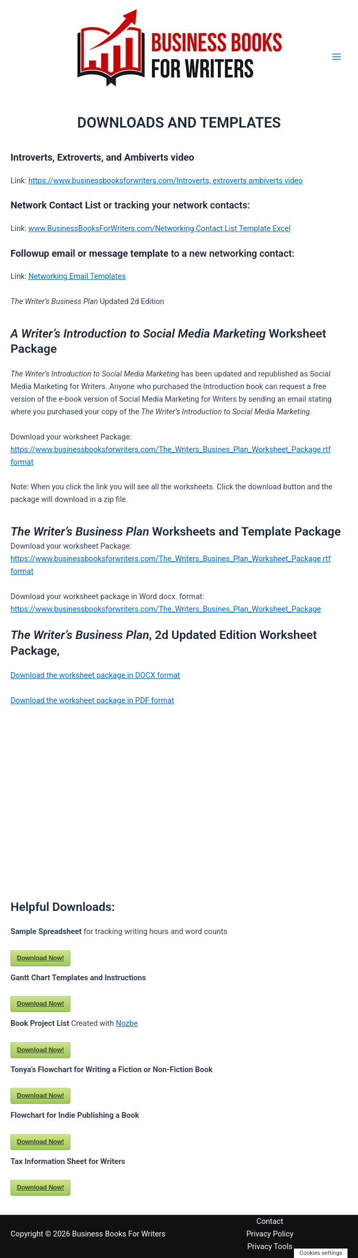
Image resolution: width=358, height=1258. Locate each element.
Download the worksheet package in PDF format (92, 700)
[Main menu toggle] (336, 57)
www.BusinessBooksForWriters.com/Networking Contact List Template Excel (159, 228)
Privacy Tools (269, 1246)
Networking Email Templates (77, 276)
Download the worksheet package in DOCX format (95, 675)
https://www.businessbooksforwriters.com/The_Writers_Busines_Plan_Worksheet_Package (165, 609)
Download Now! (40, 958)
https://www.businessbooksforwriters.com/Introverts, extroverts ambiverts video (165, 180)
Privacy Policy (269, 1234)
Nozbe (127, 1023)
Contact (270, 1221)
